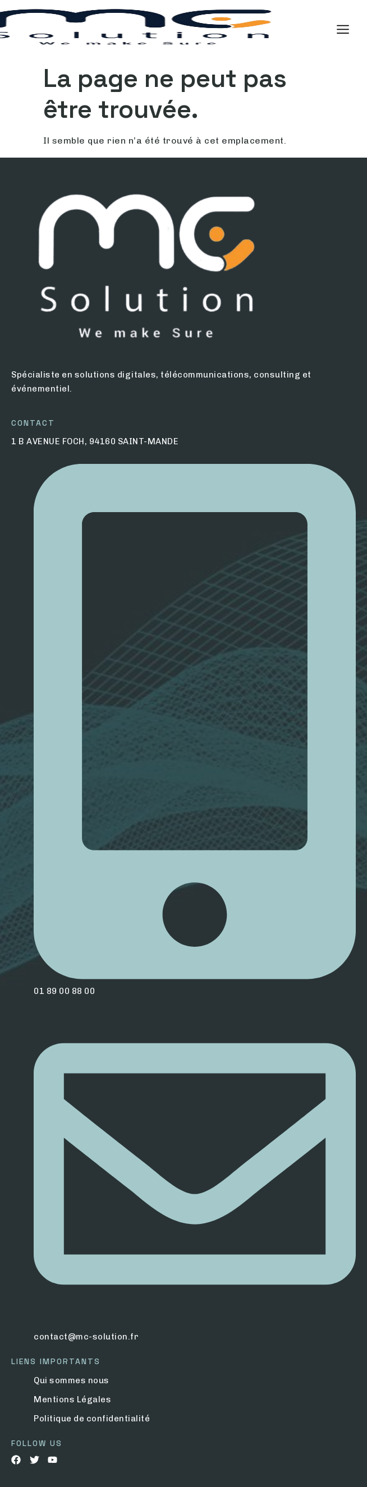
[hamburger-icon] (343, 30)
